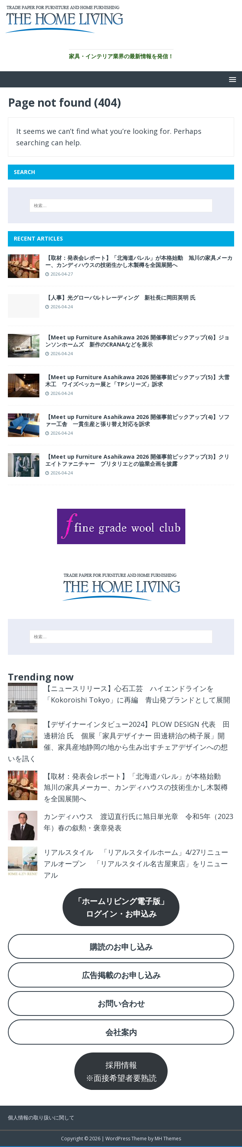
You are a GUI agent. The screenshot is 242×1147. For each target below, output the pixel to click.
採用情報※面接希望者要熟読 (121, 1071)
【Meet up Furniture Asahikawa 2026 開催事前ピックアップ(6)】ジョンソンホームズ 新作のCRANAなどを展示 (137, 341)
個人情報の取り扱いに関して (41, 1117)
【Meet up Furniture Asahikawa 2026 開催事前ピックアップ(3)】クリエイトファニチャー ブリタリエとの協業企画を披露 (137, 460)
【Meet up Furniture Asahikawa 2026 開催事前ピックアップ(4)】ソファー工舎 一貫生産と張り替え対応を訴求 (137, 420)
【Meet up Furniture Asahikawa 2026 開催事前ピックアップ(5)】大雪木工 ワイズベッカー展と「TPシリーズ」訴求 (137, 380)
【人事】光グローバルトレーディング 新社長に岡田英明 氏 (120, 297)
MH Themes (168, 1138)
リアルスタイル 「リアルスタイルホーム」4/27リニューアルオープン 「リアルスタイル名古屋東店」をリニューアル (136, 863)
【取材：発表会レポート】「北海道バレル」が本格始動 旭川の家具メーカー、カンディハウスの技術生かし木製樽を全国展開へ (139, 261)
